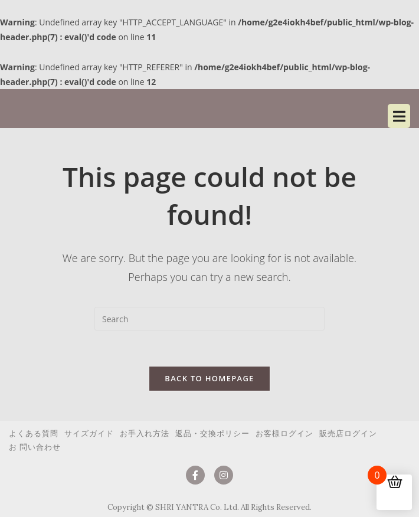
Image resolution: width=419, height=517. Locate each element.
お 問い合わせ (35, 447)
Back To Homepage (209, 378)
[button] (310, 116)
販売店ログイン (348, 433)
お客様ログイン (284, 433)
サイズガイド (89, 433)
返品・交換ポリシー (212, 433)
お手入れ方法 (144, 433)
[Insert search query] (209, 319)
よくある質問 (33, 433)
